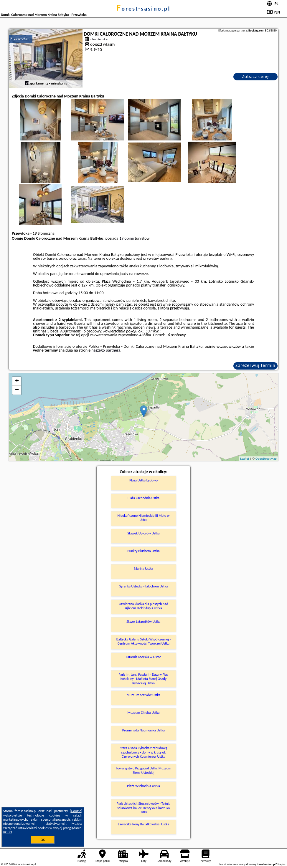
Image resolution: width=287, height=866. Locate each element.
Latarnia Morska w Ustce (143, 657)
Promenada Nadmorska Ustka (143, 730)
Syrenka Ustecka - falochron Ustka (143, 586)
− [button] (17, 390)
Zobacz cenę (255, 76)
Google (76, 811)
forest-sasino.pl (143, 8)
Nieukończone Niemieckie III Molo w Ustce (144, 518)
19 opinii (126, 238)
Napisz (282, 864)
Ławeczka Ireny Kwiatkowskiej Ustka (143, 824)
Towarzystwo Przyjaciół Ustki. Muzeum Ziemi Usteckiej (143, 770)
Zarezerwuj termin (255, 365)
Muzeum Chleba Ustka (143, 713)
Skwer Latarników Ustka (143, 622)
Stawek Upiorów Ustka (143, 533)
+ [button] (17, 381)
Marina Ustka (143, 569)
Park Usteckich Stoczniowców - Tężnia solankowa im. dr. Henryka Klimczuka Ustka (143, 808)
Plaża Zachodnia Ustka (143, 498)
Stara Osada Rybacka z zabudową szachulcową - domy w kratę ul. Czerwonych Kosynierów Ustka (143, 752)
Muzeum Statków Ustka (144, 695)
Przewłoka (18, 38)
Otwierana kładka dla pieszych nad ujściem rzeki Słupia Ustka (143, 606)
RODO (7, 832)
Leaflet (244, 459)
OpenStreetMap (266, 459)
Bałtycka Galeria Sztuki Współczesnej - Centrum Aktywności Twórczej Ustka (143, 641)
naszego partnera (105, 350)
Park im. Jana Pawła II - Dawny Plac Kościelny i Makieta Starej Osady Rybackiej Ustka (144, 679)
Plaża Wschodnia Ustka (143, 786)
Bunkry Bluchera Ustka (143, 551)
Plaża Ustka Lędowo (143, 480)
